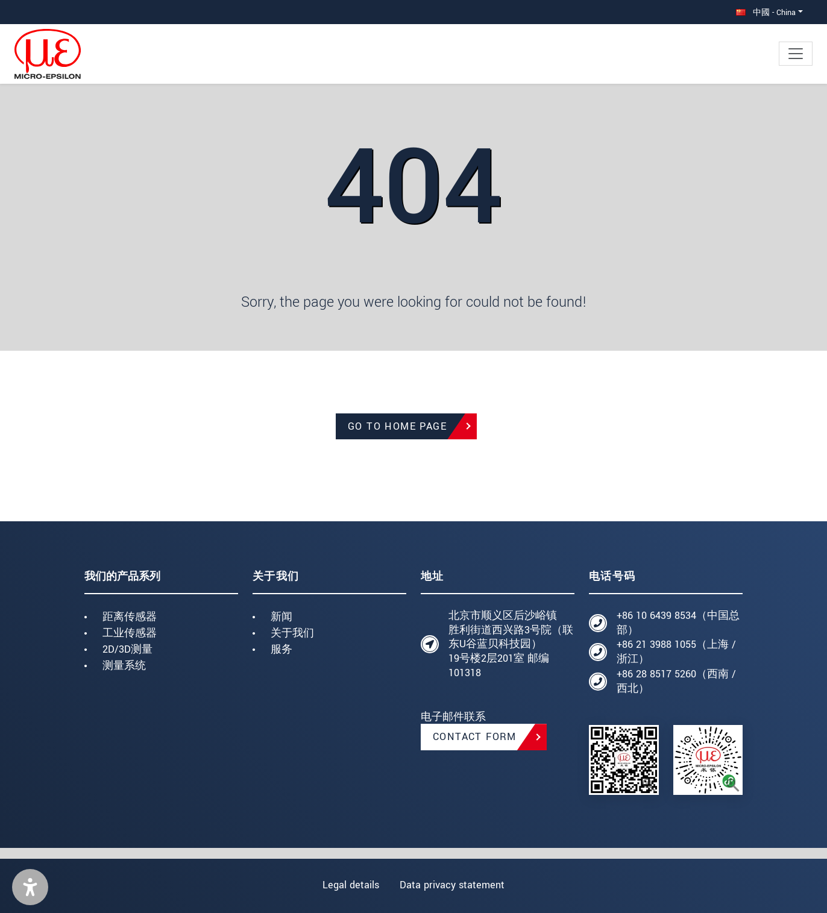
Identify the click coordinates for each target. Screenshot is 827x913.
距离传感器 (129, 616)
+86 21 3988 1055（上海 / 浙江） (676, 652)
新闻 (281, 616)
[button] (30, 887)
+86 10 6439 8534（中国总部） (678, 623)
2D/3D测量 (127, 649)
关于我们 (292, 633)
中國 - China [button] (766, 12)
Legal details (349, 885)
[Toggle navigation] (796, 54)
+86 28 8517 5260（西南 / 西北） (676, 681)
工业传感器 (129, 633)
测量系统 (124, 665)
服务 (281, 649)
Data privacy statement (453, 885)
